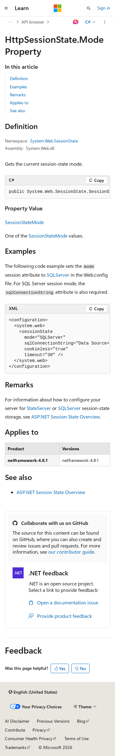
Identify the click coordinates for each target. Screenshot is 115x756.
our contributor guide (71, 551)
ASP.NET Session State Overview (65, 416)
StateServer (39, 408)
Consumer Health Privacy (28, 738)
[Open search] (88, 8)
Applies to (19, 102)
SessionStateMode (24, 222)
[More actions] (104, 22)
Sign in (103, 8)
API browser (32, 22)
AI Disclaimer (17, 721)
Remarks (18, 95)
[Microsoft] (58, 8)
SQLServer (58, 274)
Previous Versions (53, 721)
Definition (19, 78)
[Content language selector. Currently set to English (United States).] (33, 692)
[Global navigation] (6, 8)
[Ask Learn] (76, 22)
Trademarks (15, 747)
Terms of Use (76, 738)
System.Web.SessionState (54, 141)
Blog (81, 721)
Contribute (15, 730)
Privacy (39, 730)
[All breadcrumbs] (10, 22)
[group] (57, 192)
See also (17, 110)
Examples (18, 87)
